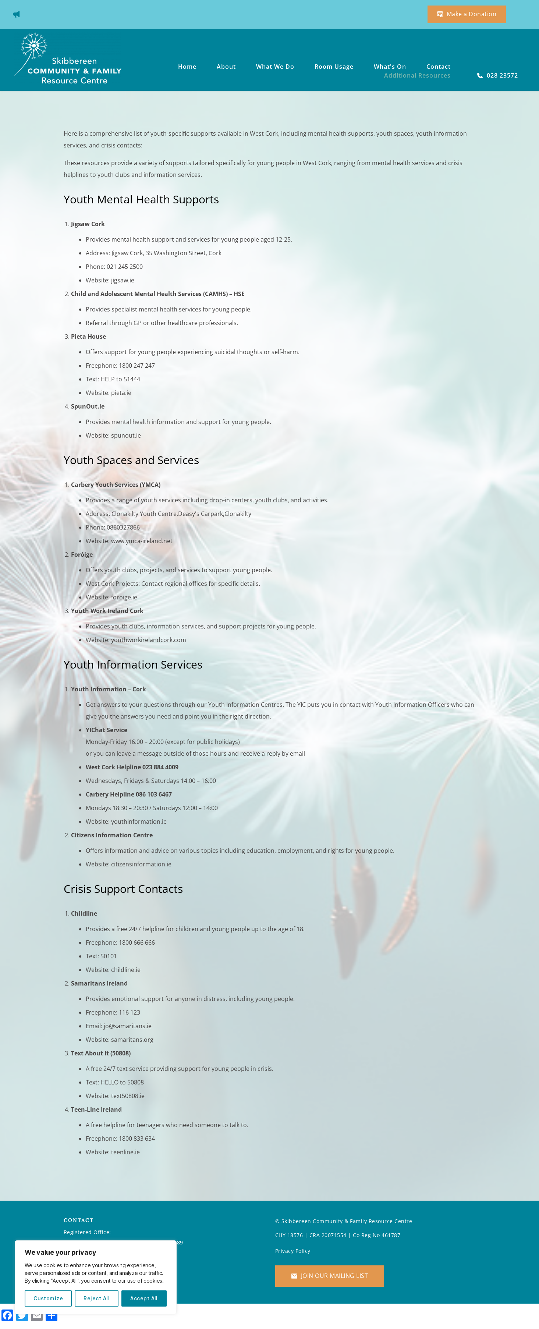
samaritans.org (132, 1040)
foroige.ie (124, 597)
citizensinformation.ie (141, 864)
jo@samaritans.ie (128, 1026)
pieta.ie (121, 393)
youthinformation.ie (138, 821)
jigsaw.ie (122, 280)
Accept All (144, 1298)
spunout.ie (126, 435)
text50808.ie (128, 1096)
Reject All (97, 1298)
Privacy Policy (293, 1250)
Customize (48, 1298)
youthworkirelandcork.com (148, 640)
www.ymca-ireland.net (142, 541)
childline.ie (126, 970)
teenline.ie (125, 1152)
